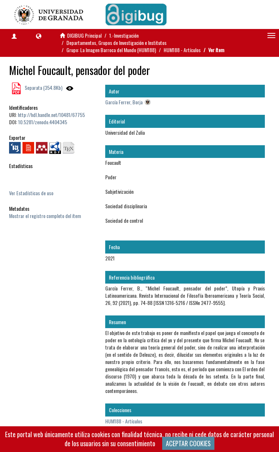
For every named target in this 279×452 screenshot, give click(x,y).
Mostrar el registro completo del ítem (45, 215)
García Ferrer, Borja (124, 102)
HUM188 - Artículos (182, 50)
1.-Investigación (124, 35)
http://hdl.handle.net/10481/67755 (51, 114)
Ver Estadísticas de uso (31, 193)
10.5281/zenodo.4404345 (42, 122)
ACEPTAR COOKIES (188, 443)
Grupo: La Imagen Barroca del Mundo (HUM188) (111, 50)
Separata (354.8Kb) (43, 87)
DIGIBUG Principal (84, 35)
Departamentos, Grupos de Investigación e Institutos (116, 42)
